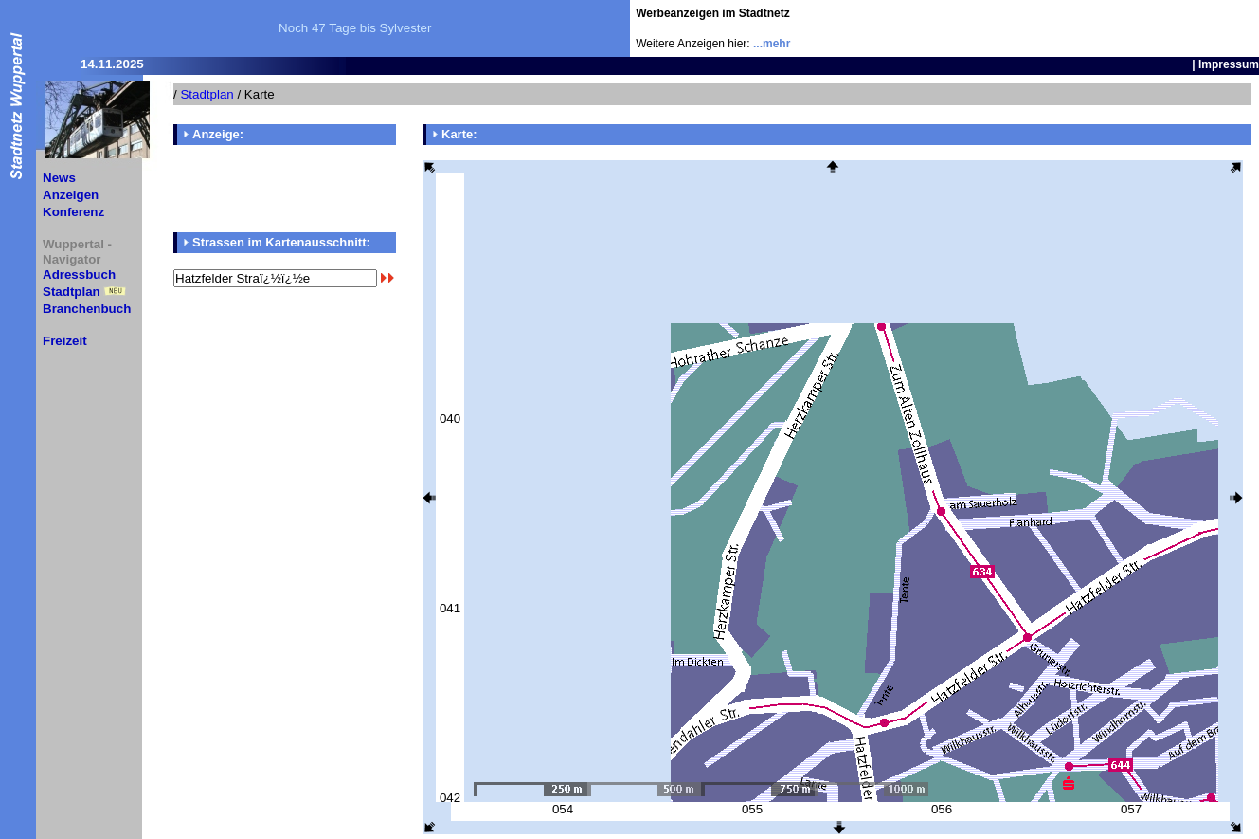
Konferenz (73, 212)
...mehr (771, 43)
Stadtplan (71, 291)
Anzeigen (71, 195)
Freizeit (65, 341)
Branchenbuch (87, 308)
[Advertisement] (1148, 28)
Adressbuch (79, 274)
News (59, 178)
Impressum (1228, 64)
